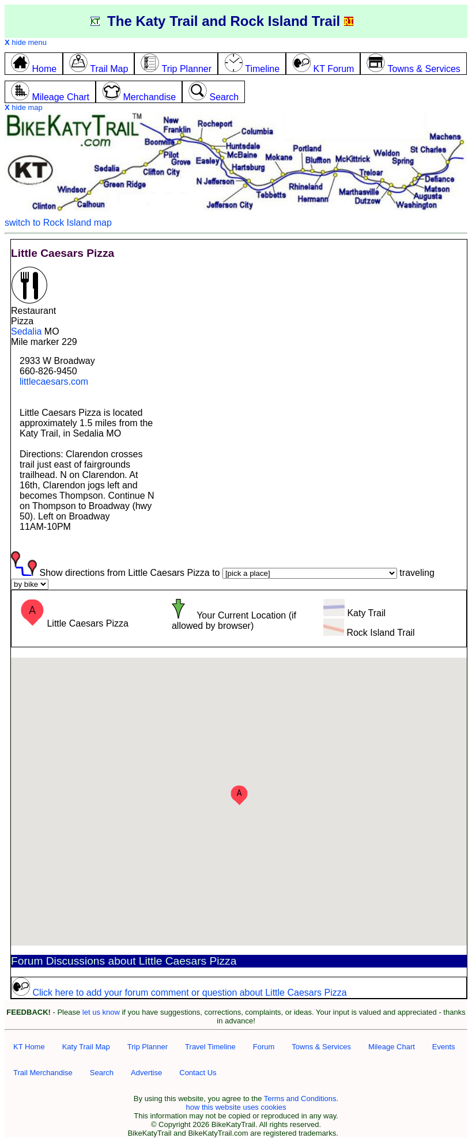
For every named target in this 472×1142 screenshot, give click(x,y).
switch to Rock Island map (58, 222)
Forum (264, 1046)
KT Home (29, 1046)
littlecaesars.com (54, 381)
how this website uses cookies (236, 1107)
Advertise (146, 1072)
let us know (101, 1012)
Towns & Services (321, 1046)
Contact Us (197, 1072)
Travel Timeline (210, 1046)
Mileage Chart (391, 1046)
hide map (24, 107)
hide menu (26, 42)
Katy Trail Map (86, 1046)
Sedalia (26, 331)
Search (102, 1072)
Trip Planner (147, 1046)
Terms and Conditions (300, 1098)
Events (443, 1046)
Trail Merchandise (43, 1072)
